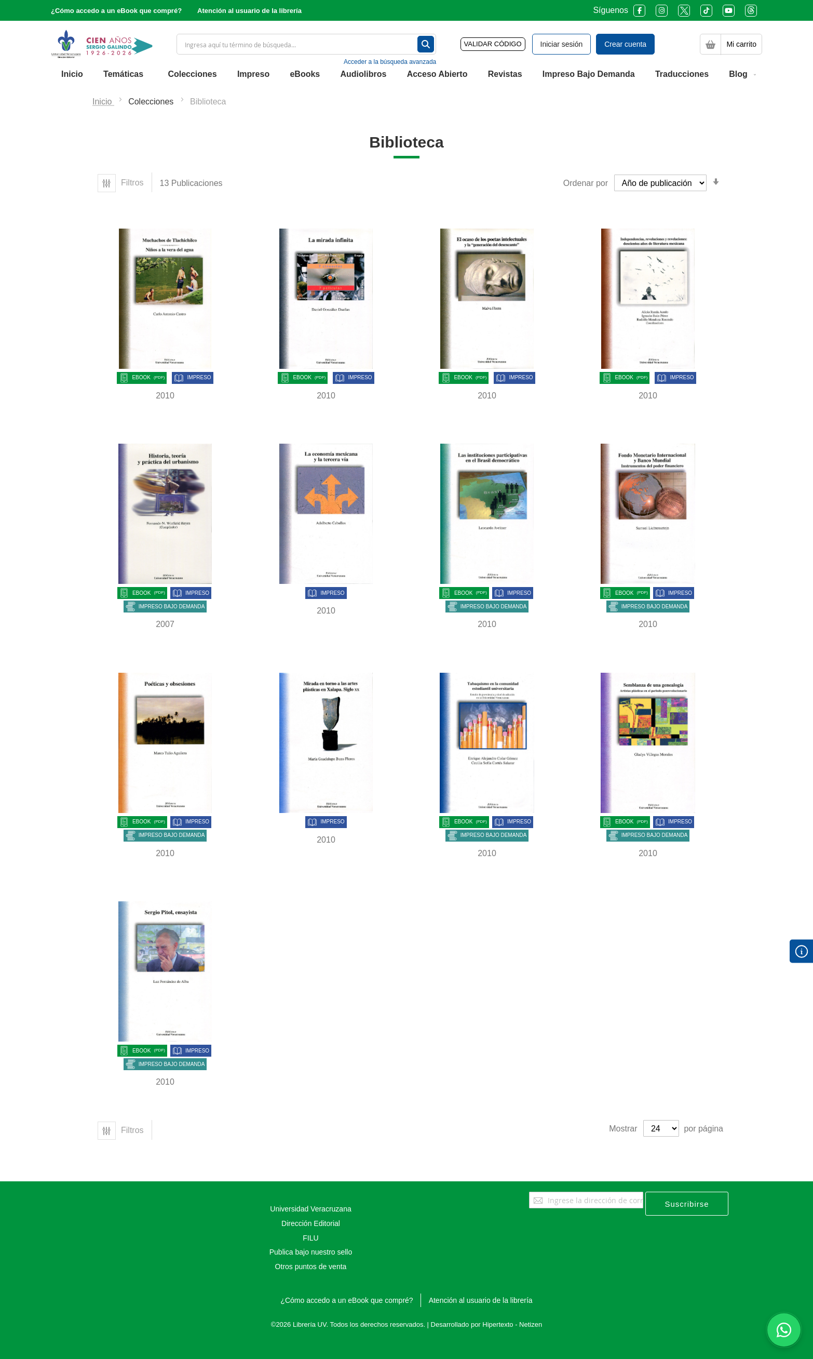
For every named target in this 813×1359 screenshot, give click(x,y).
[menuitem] (72, 74)
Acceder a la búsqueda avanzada (390, 61)
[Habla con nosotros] (784, 1330)
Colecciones (152, 101)
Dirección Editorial (310, 1223)
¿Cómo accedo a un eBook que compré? (116, 11)
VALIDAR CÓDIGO (493, 44)
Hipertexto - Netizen (512, 1324)
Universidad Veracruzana (310, 1209)
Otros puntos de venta (311, 1266)
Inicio (103, 101)
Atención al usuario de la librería (249, 11)
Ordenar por (585, 183)
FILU (310, 1238)
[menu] (406, 74)
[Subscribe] (686, 1204)
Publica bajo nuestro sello (311, 1252)
